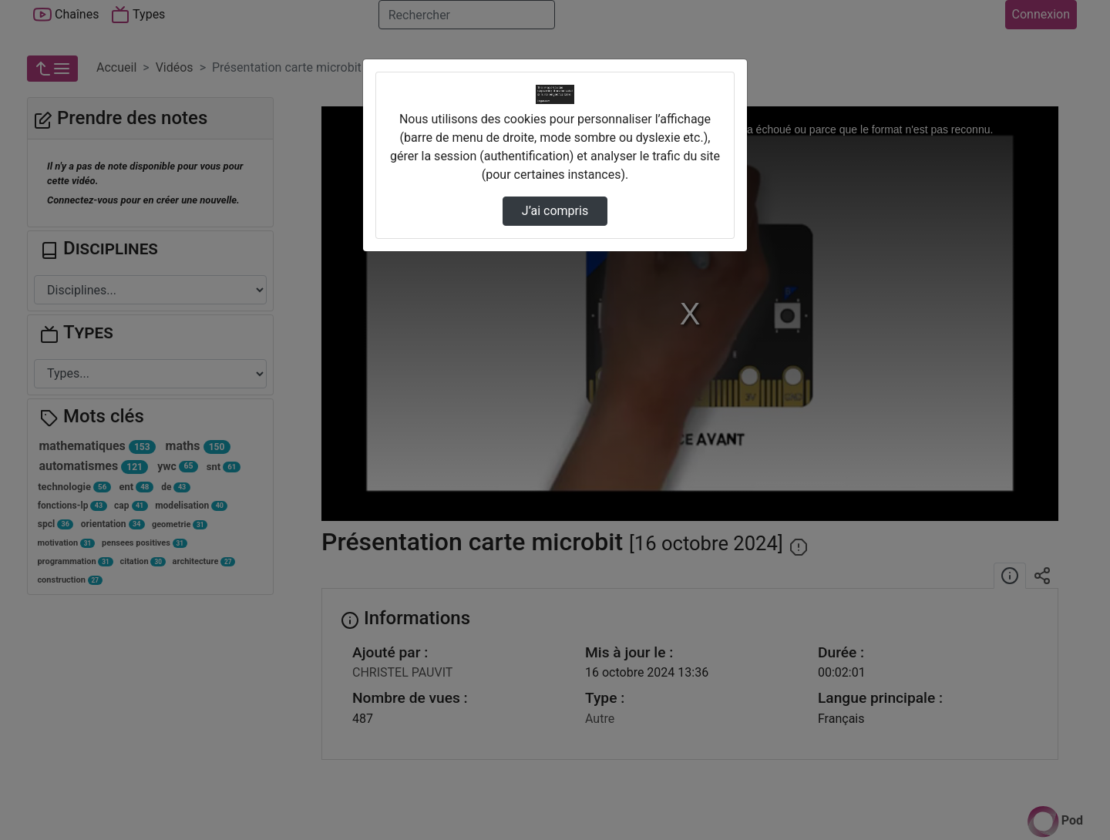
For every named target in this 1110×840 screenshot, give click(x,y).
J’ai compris (555, 210)
